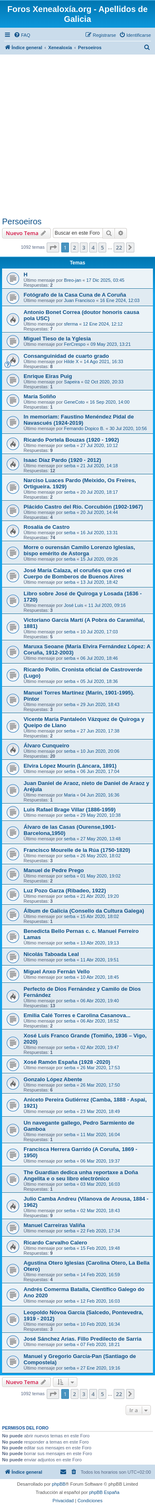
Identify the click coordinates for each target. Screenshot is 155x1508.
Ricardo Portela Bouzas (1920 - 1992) (71, 440)
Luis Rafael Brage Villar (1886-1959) (70, 809)
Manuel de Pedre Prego (54, 870)
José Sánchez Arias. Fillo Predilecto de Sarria (82, 1339)
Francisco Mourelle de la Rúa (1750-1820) (77, 850)
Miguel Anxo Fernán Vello (57, 971)
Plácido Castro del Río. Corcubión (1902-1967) (83, 507)
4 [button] (93, 247)
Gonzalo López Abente (53, 1079)
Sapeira (72, 381)
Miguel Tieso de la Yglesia (57, 338)
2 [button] (74, 247)
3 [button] (83, 247)
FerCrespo (75, 344)
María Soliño (40, 396)
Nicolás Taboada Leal (51, 954)
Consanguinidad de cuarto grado (66, 356)
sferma (71, 323)
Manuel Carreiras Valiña (54, 1225)
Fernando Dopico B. (84, 428)
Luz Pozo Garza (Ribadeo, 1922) (65, 890)
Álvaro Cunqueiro (46, 745)
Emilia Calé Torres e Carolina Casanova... (77, 1015)
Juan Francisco (79, 300)
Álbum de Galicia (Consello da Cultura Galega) (84, 911)
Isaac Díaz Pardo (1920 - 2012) (62, 460)
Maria (70, 794)
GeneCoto (74, 402)
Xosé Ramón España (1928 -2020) (67, 1062)
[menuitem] (22, 35)
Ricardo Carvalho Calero (55, 1242)
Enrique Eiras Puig (48, 376)
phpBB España (104, 1492)
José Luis (73, 605)
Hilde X (71, 361)
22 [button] (119, 247)
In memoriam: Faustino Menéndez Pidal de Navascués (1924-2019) (79, 420)
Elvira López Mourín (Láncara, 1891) (70, 766)
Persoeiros (22, 221)
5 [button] (102, 247)
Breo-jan (72, 280)
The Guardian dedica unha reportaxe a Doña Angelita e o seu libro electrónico (81, 1175)
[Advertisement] (77, 135)
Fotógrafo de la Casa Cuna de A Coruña (75, 295)
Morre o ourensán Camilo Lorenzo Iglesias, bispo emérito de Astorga (79, 550)
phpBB (59, 1484)
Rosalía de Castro (46, 527)
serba (70, 445)
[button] (53, 247)
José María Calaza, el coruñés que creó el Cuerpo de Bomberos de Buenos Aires (77, 573)
